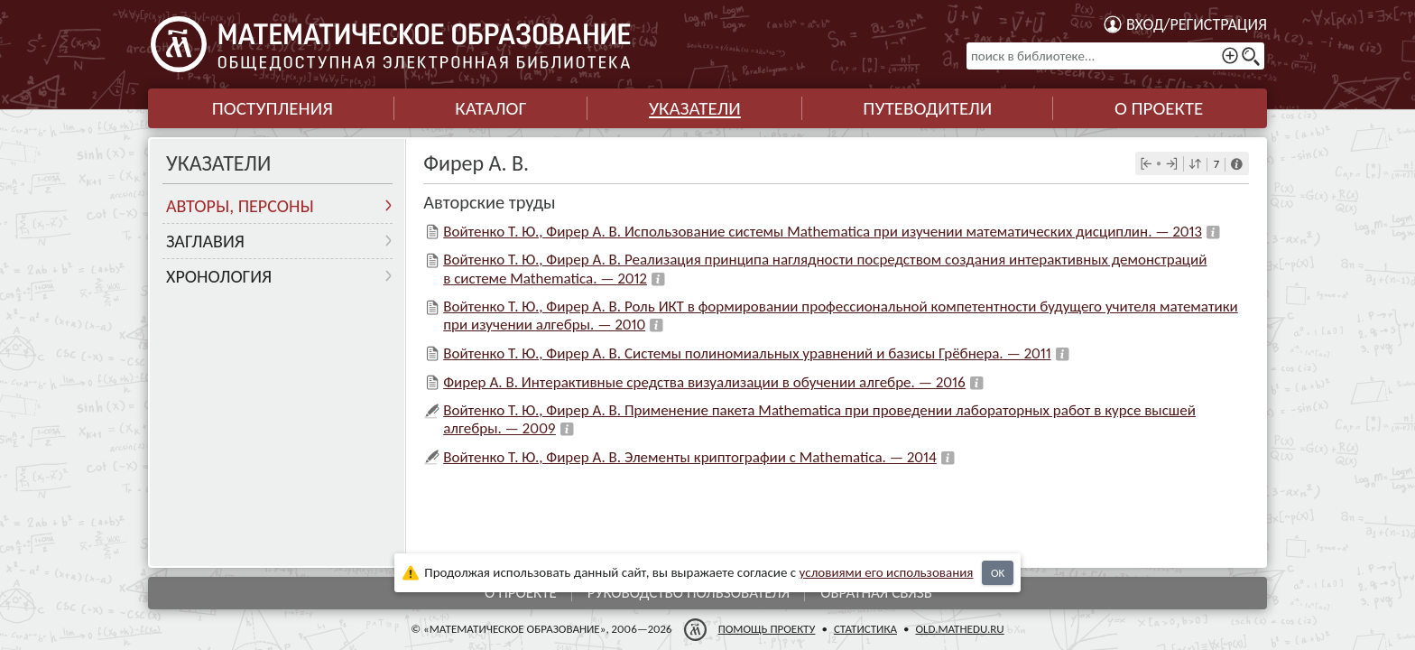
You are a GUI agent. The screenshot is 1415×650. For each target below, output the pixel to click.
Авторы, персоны (240, 206)
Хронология (219, 276)
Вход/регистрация (1196, 24)
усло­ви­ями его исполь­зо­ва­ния (887, 572)
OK (997, 573)
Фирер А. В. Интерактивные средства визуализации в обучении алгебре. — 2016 (704, 382)
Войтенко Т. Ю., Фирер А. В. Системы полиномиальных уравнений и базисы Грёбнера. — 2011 (746, 353)
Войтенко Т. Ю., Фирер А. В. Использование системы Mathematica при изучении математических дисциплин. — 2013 (822, 231)
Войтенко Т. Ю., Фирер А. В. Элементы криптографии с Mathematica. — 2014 (690, 457)
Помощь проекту (767, 629)
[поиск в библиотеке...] (1115, 56)
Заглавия (205, 241)
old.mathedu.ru (959, 629)
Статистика (865, 629)
